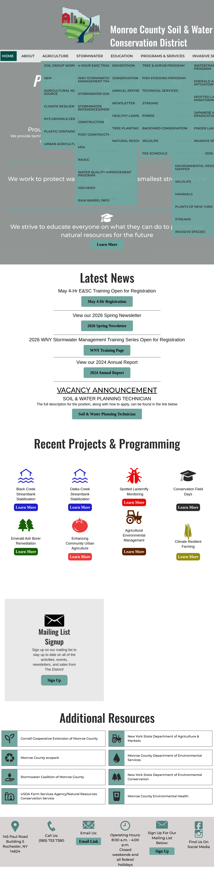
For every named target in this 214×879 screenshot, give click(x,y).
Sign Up (54, 680)
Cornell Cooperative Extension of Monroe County (59, 738)
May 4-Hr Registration (107, 301)
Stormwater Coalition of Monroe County (52, 777)
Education (122, 56)
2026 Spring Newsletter (107, 326)
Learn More (107, 151)
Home (8, 56)
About (28, 56)
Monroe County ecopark (40, 758)
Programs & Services (163, 56)
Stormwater (89, 56)
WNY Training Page (107, 350)
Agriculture (55, 56)
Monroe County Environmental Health (158, 796)
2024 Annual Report (107, 372)
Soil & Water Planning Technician (107, 414)
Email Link (88, 841)
